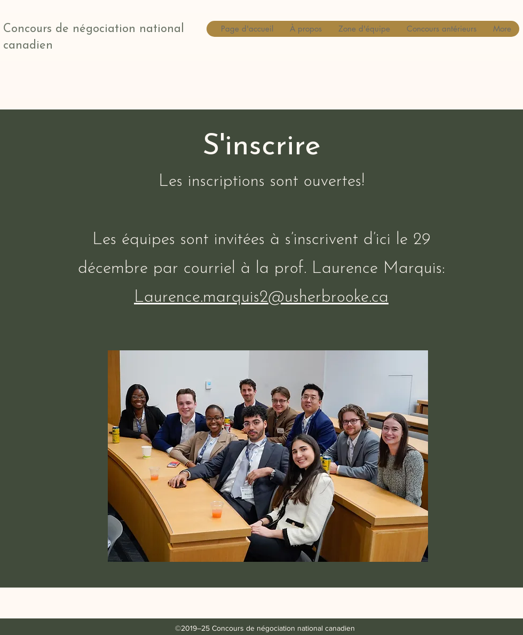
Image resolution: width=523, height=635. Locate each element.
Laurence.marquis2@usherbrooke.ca (261, 297)
